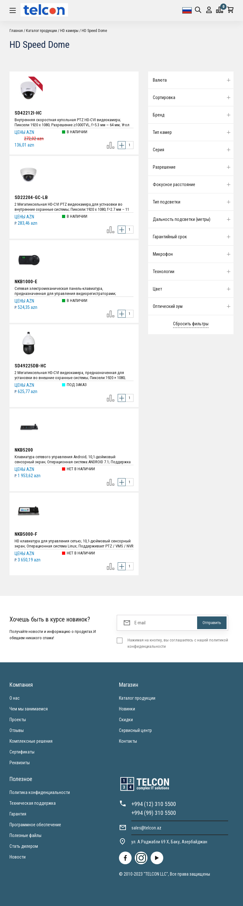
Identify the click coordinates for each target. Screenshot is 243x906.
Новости (17, 856)
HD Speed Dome (94, 30)
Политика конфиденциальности (39, 792)
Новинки (127, 708)
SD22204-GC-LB (31, 197)
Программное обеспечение (35, 824)
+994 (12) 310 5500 (153, 804)
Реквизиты (19, 762)
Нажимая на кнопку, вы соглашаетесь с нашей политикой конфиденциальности (178, 643)
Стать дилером (23, 846)
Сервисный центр (135, 730)
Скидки (126, 719)
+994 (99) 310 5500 (153, 812)
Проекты (17, 719)
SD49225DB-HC (30, 366)
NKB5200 (24, 450)
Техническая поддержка (32, 803)
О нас (14, 698)
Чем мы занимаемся (28, 708)
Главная (16, 30)
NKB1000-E (26, 281)
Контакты (128, 741)
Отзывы (16, 730)
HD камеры (69, 30)
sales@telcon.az (146, 827)
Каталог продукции (41, 30)
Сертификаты (21, 751)
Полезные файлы (25, 835)
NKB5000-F (26, 534)
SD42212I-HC (28, 113)
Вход (209, 10)
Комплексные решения (31, 741)
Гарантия (17, 813)
